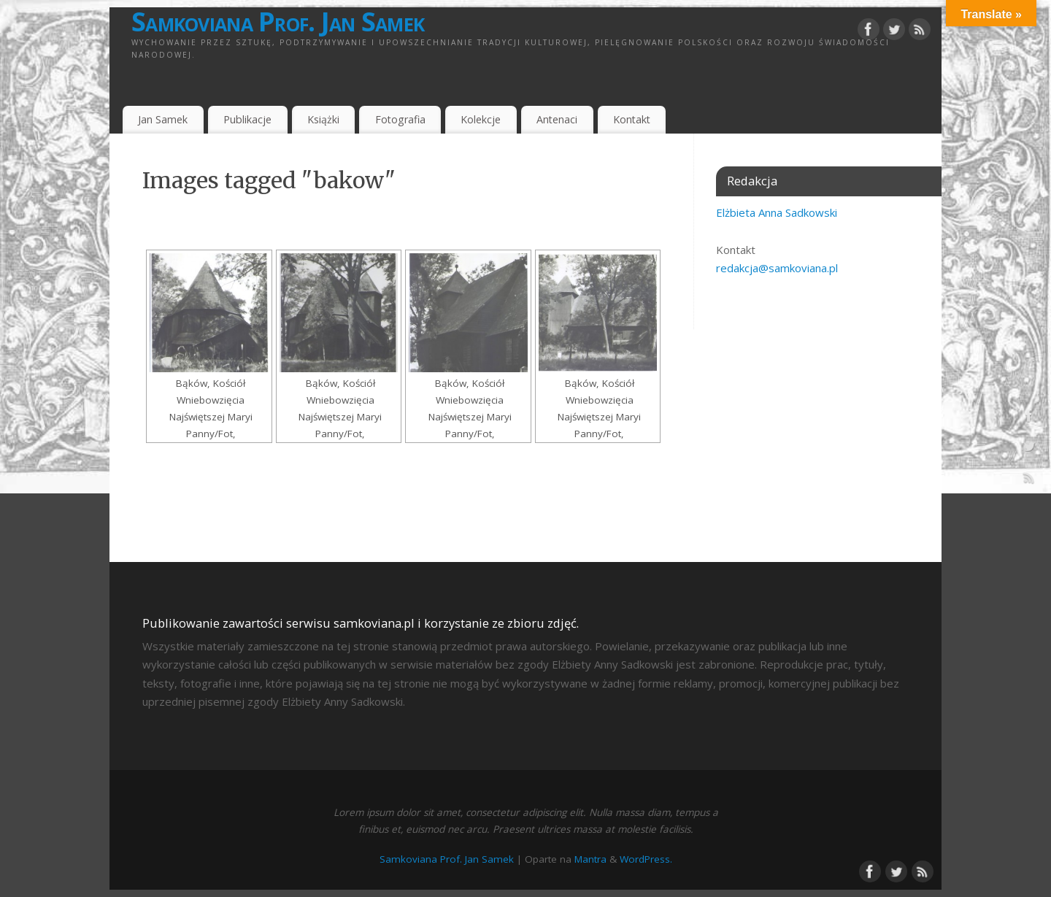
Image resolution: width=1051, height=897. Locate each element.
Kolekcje (481, 119)
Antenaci (556, 119)
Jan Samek (163, 119)
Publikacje (247, 119)
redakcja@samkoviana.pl (777, 268)
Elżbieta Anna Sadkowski (776, 212)
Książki (323, 119)
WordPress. (646, 859)
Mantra (590, 859)
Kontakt (631, 119)
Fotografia (400, 119)
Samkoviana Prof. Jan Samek (277, 21)
